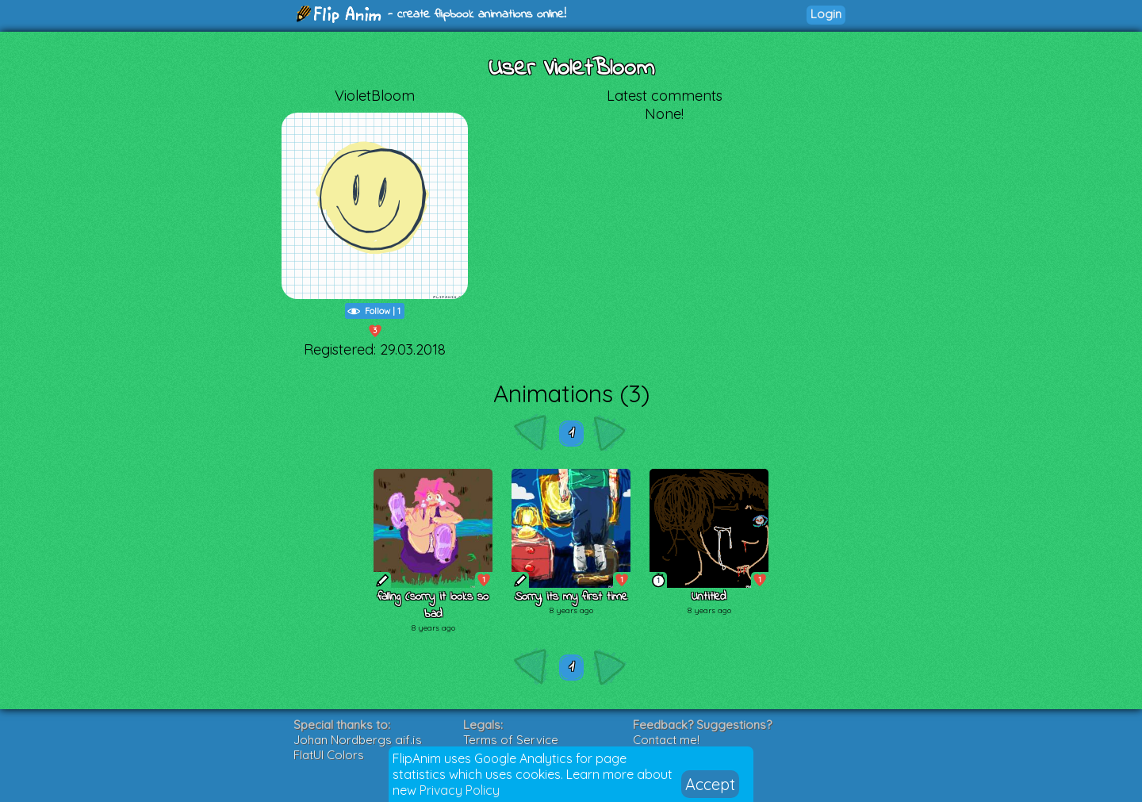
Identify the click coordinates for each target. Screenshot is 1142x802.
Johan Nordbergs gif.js (357, 739)
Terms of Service (510, 739)
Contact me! (666, 739)
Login (826, 13)
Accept (710, 784)
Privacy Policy (460, 790)
